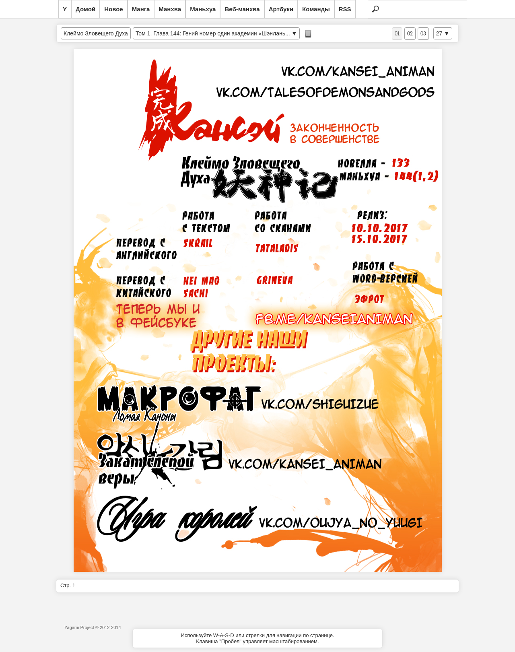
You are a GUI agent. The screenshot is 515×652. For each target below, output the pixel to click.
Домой (85, 9)
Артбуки (281, 9)
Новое (113, 9)
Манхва (170, 9)
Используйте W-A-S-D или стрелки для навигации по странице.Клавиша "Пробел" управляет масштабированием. (257, 638)
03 (423, 33)
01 (397, 33)
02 (410, 33)
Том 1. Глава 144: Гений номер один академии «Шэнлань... (213, 33)
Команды (316, 9)
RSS (345, 9)
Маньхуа (203, 9)
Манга (141, 9)
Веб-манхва (242, 9)
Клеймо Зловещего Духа (96, 33)
